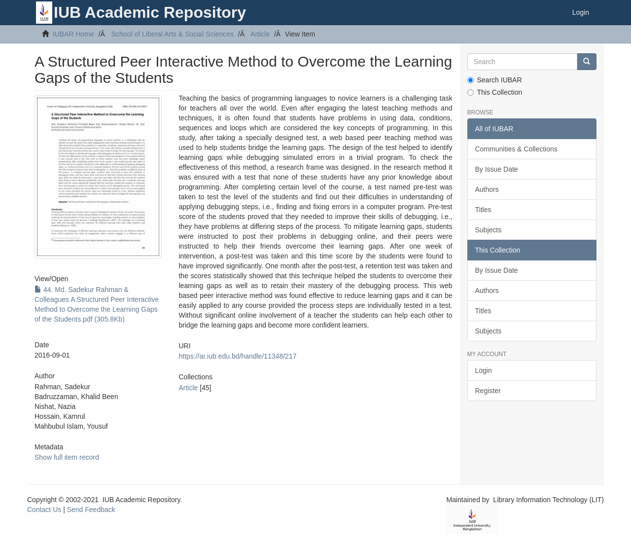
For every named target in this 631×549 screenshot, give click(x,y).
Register (488, 391)
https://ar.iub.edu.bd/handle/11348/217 (237, 356)
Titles (483, 210)
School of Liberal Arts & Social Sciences (172, 34)
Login (483, 370)
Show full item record (67, 457)
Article (260, 34)
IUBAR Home (73, 34)
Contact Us (44, 509)
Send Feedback (91, 509)
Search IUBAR (494, 80)
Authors (487, 189)
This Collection (495, 92)
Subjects (488, 230)
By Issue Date (496, 169)
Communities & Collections (516, 149)
